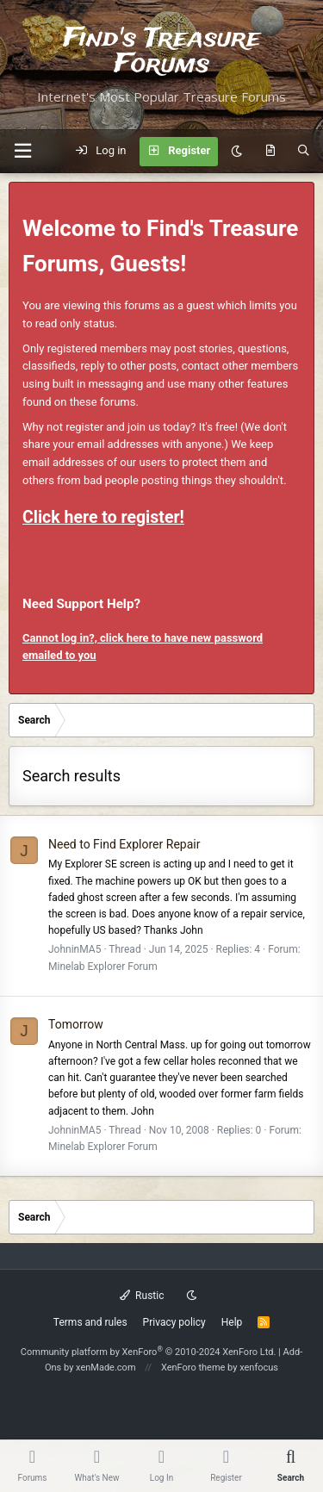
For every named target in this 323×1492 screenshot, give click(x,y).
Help (232, 1322)
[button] (22, 151)
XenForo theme (193, 1367)
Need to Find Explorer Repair (124, 844)
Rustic (142, 1296)
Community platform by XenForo (148, 1352)
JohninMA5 (74, 949)
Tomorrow (75, 1024)
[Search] (304, 151)
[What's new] (270, 151)
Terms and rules (90, 1322)
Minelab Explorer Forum (103, 966)
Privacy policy (174, 1322)
